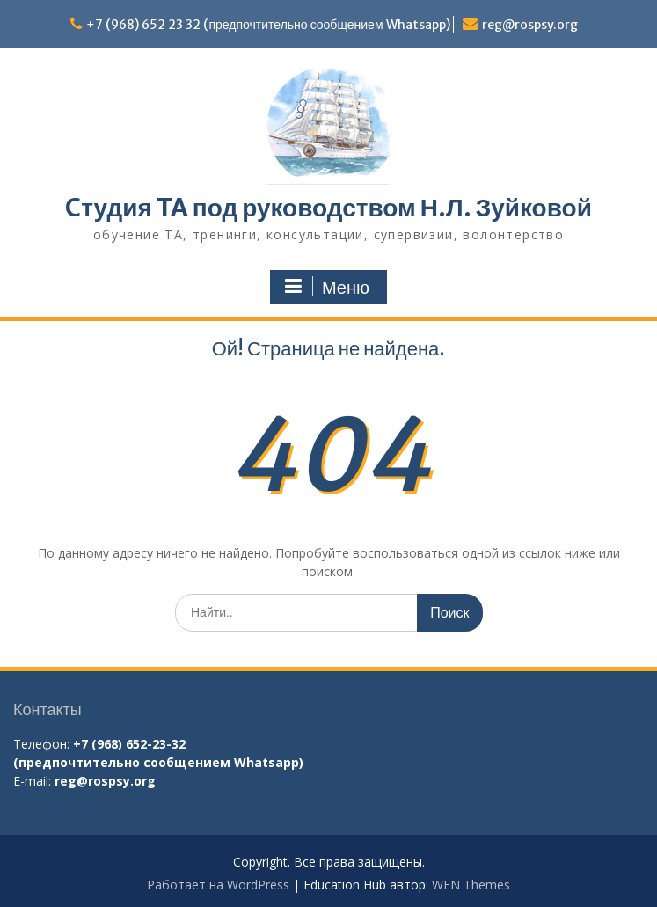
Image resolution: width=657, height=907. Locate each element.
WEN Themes (471, 884)
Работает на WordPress (218, 884)
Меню (326, 286)
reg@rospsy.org (530, 25)
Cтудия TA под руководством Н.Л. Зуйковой (328, 207)
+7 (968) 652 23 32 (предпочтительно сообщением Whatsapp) (267, 25)
